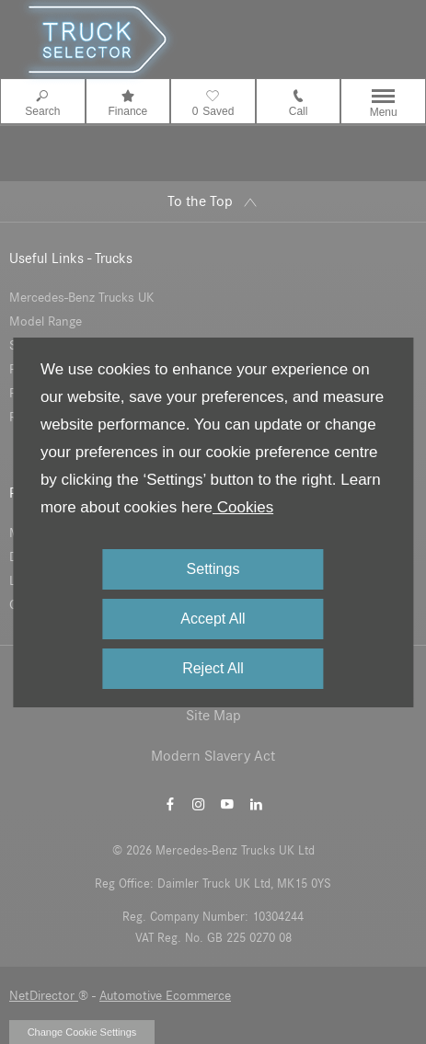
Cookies (243, 507)
